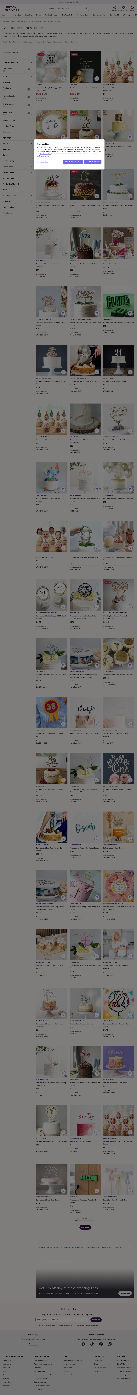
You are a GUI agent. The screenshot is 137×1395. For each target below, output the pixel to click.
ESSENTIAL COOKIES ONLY (73, 162)
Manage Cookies (44, 162)
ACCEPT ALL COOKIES (92, 162)
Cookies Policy (45, 154)
